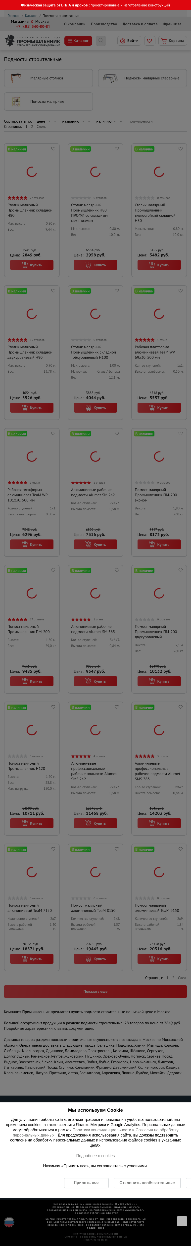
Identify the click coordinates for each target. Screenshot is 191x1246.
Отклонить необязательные (147, 1183)
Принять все (86, 1182)
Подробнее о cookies (95, 1156)
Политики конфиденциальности (102, 1130)
